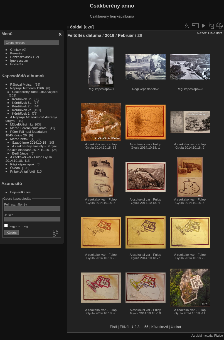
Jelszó (8, 215)
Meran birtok (19, 139)
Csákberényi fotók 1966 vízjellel (35, 91)
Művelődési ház (21, 124)
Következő (159, 327)
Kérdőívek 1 (21, 113)
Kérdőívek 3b (21, 99)
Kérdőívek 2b (21, 106)
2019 (109, 35)
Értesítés (16, 64)
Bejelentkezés (20, 192)
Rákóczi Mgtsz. (21, 84)
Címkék (15, 49)
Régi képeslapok (22, 164)
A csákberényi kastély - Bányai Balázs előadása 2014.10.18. (32, 147)
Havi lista (215, 33)
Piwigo (218, 335)
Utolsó (176, 327)
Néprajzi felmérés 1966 (27, 88)
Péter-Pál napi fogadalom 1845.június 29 (26, 133)
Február (126, 35)
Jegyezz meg (16, 226)
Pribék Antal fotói (22, 171)
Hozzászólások (21, 57)
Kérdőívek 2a (21, 110)
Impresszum (19, 60)
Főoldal (75, 27)
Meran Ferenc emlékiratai (28, 128)
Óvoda (15, 168)
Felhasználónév (15, 204)
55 (146, 327)
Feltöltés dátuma (84, 35)
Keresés (16, 53)
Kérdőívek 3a (21, 102)
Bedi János (20, 153)
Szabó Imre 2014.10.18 (29, 142)
